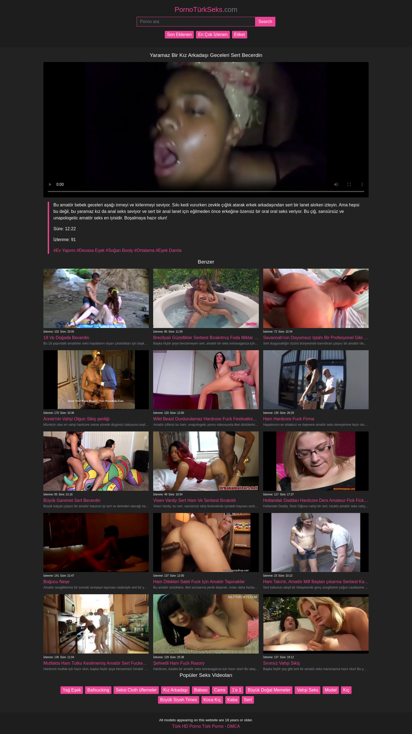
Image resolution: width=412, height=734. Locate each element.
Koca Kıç (212, 699)
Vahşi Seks (307, 690)
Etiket (239, 34)
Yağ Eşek (72, 690)
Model (331, 690)
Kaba (232, 699)
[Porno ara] (196, 22)
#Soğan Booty (119, 250)
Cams (220, 690)
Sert (248, 699)
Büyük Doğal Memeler (269, 690)
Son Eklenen (179, 34)
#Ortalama (144, 250)
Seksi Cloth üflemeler (136, 690)
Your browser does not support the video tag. (206, 129)
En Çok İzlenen (213, 34)
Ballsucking (98, 690)
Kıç (346, 690)
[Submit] (265, 22)
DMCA (233, 726)
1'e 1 (236, 690)
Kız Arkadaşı (175, 690)
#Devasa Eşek (91, 250)
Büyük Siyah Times (178, 699)
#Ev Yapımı (64, 250)
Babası (201, 690)
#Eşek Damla (168, 250)
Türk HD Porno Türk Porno (198, 726)
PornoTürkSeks (206, 9)
